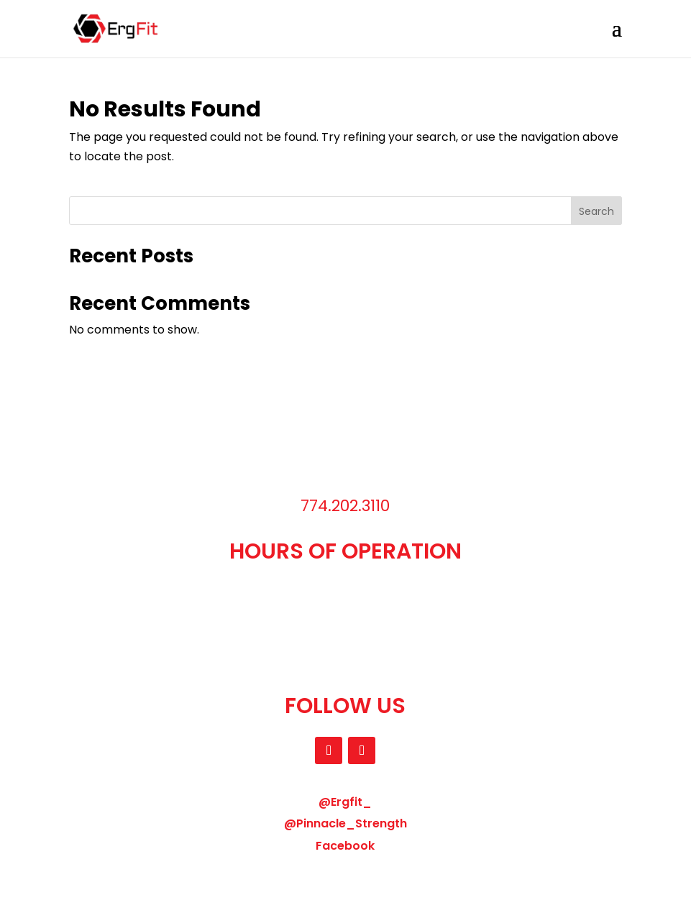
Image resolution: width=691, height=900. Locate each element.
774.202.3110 (345, 506)
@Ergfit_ (345, 802)
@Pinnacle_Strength (345, 823)
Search (596, 211)
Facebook (345, 845)
